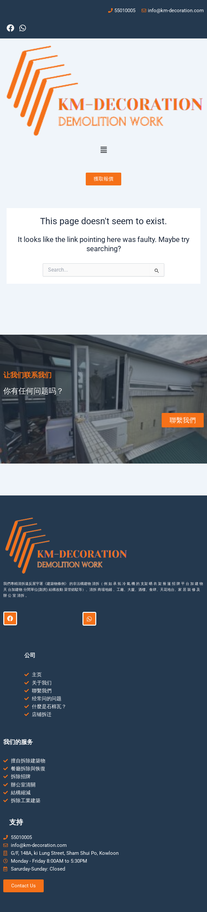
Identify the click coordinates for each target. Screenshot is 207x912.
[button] (103, 150)
